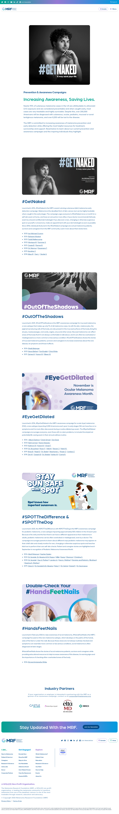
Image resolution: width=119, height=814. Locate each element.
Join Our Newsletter (91, 727)
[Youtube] (11, 2)
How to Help (39, 770)
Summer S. (42, 242)
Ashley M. (54, 454)
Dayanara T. (42, 248)
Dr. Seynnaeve (82, 566)
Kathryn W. (32, 446)
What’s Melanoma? (42, 754)
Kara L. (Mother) (65, 560)
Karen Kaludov (44, 443)
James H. (31, 354)
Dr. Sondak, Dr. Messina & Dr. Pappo (41, 557)
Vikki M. (49, 449)
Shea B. (30, 452)
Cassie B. (31, 245)
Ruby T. (57, 566)
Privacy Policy (6, 801)
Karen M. (40, 446)
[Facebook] (5, 2)
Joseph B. (37, 454)
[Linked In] (14, 2)
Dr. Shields (46, 454)
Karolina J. (32, 251)
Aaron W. (39, 354)
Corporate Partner (7, 773)
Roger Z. (63, 452)
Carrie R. (62, 454)
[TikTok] (17, 2)
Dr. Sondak (32, 560)
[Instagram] (8, 2)
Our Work (38, 767)
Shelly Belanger (34, 348)
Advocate (4, 767)
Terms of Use (17, 801)
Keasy (63, 557)
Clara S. (31, 566)
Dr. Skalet (44, 452)
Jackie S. (43, 254)
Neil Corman (33, 443)
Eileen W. (47, 354)
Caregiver (4, 760)
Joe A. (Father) (43, 560)
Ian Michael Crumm (35, 233)
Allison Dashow (34, 440)
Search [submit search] (113, 2)
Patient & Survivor (7, 757)
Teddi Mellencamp (35, 239)
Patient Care (40, 757)
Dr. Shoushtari (33, 449)
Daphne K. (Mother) (32, 563)
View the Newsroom (25, 773)
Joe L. (37, 254)
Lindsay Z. (71, 452)
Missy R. (30, 254)
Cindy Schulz (45, 440)
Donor (3, 770)
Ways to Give (23, 760)
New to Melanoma (7, 754)
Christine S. (78, 557)
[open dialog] (113, 9)
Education (39, 760)
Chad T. (48, 446)
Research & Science (7, 763)
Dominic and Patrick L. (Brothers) (84, 560)
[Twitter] (2, 2)
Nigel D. (37, 452)
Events (38, 773)
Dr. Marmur (32, 248)
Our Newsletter (23, 763)
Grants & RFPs (23, 776)
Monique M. (32, 242)
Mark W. (64, 449)
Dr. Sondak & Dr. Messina (44, 566)
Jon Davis (55, 440)
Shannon (69, 557)
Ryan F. (42, 449)
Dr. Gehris (64, 566)
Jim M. (30, 454)
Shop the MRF (23, 757)
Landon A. (54, 560)
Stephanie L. (54, 452)
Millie (58, 557)
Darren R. (39, 245)
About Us (38, 776)
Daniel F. (72, 566)
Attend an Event (24, 767)
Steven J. (56, 449)
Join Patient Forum (25, 770)
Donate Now (22, 754)
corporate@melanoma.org (80, 696)
